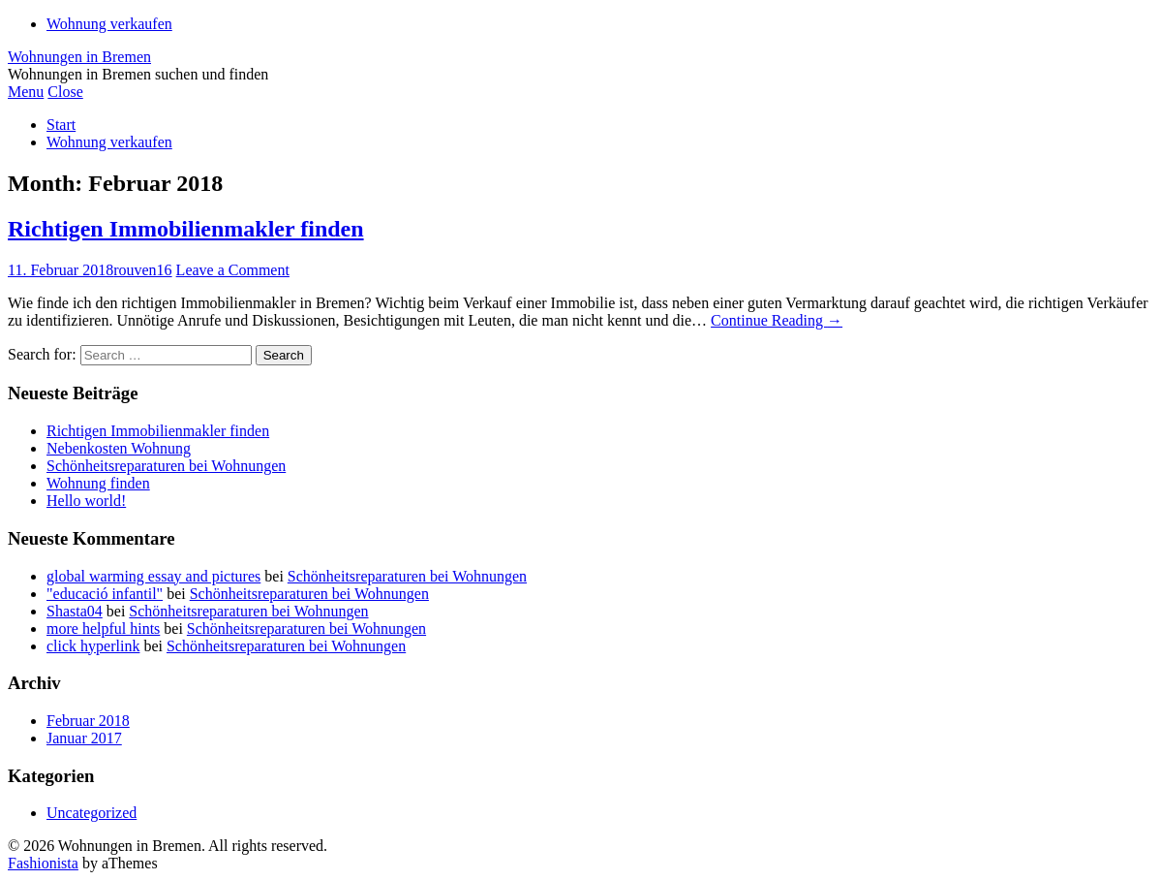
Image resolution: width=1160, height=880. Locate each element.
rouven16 (142, 270)
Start (61, 124)
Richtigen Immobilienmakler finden (186, 228)
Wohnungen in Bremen (79, 56)
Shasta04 (74, 611)
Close (64, 91)
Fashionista (43, 863)
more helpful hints (103, 628)
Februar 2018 (88, 720)
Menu (26, 91)
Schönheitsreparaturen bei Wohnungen (166, 465)
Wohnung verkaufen (109, 24)
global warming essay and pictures (153, 576)
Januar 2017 (84, 738)
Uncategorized (91, 812)
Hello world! (86, 500)
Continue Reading (776, 320)
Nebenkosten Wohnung (118, 448)
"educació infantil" (104, 593)
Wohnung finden (98, 483)
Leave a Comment (233, 270)
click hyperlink (92, 646)
